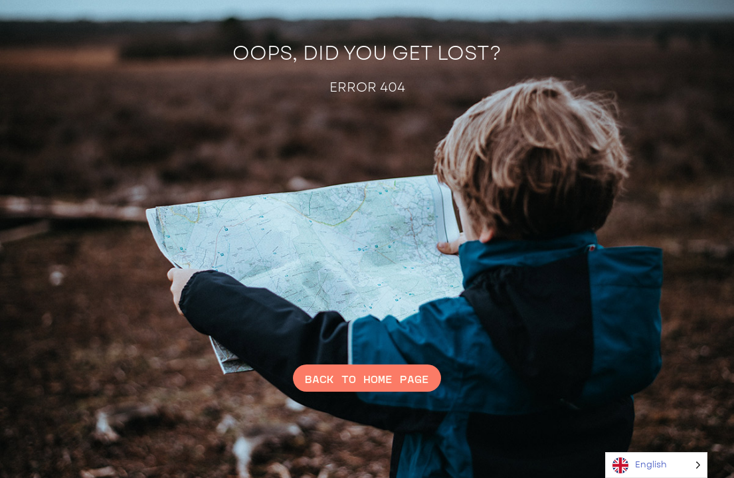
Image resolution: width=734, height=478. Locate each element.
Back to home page (367, 377)
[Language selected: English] (656, 465)
